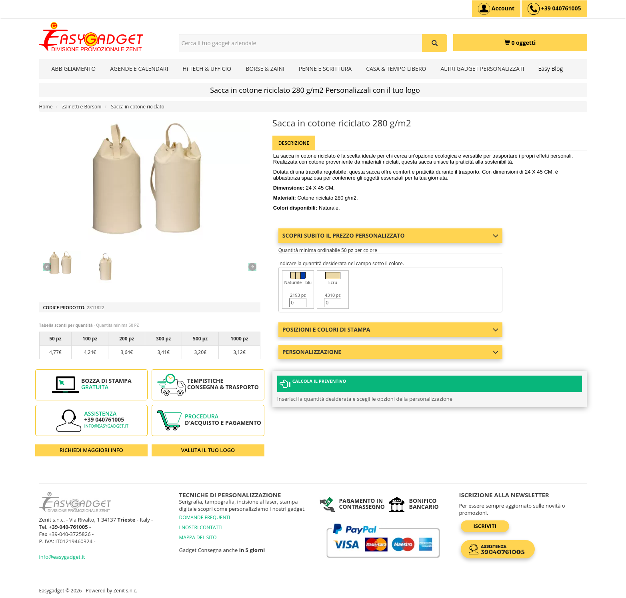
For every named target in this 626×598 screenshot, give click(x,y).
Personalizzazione (390, 352)
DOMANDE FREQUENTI (204, 517)
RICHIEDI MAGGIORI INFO (91, 450)
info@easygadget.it (106, 426)
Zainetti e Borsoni (81, 106)
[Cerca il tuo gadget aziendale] (434, 43)
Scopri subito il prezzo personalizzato (390, 235)
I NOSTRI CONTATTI (201, 527)
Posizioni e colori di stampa (390, 329)
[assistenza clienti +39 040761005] (554, 8)
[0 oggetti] (520, 42)
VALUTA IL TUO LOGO (208, 450)
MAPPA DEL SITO (198, 537)
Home (46, 106)
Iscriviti (485, 526)
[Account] (496, 8)
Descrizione (293, 143)
